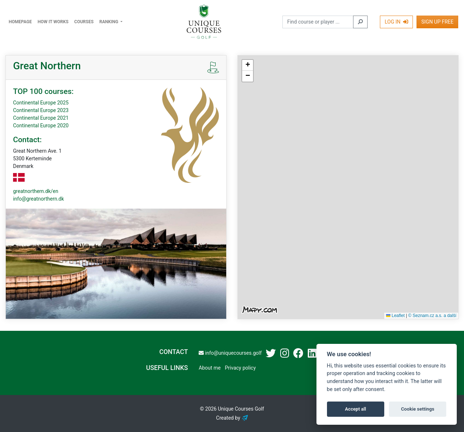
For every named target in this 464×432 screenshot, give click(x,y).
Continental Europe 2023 (41, 110)
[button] (247, 65)
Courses (84, 21)
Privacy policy (240, 368)
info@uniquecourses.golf (230, 353)
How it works (53, 21)
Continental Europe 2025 (41, 103)
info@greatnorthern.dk (38, 199)
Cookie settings (417, 409)
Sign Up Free (437, 22)
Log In (396, 22)
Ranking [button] (109, 21)
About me (209, 368)
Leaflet (395, 315)
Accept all (355, 409)
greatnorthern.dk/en (35, 191)
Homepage (20, 21)
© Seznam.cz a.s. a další (432, 315)
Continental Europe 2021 (41, 118)
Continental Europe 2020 (41, 125)
